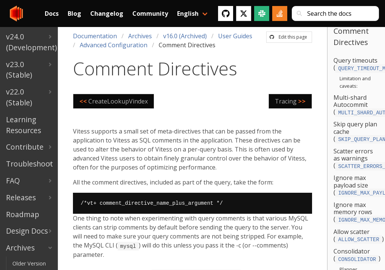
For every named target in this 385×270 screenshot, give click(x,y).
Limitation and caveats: (355, 81)
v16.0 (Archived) (185, 36)
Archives (140, 36)
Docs (52, 13)
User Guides (235, 36)
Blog (74, 13)
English (188, 13)
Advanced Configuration (113, 45)
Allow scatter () (358, 230)
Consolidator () (356, 249)
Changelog (106, 13)
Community (150, 13)
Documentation (95, 36)
